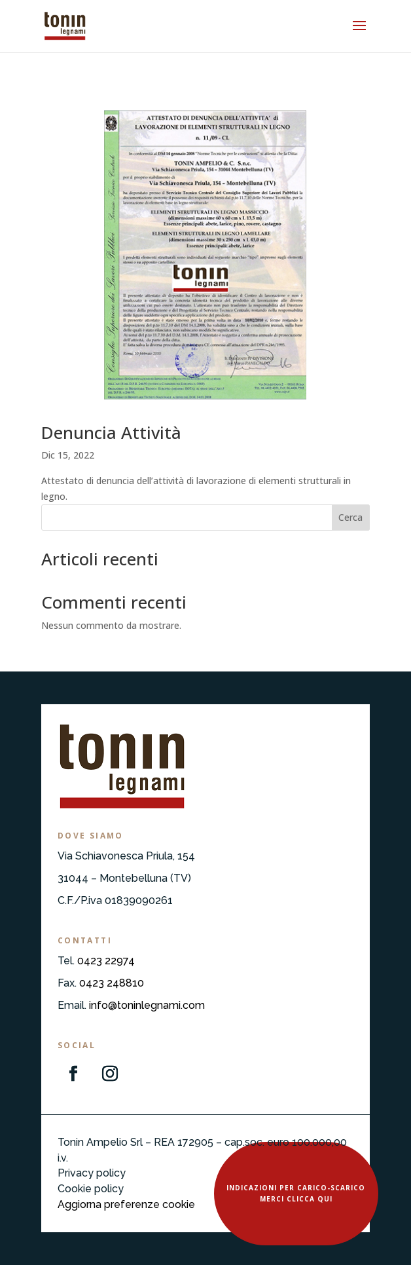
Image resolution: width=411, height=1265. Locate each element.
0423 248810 (111, 983)
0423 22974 (106, 960)
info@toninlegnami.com (147, 1005)
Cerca (350, 517)
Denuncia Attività (111, 432)
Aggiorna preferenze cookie (126, 1204)
